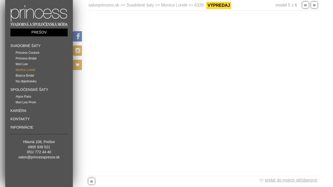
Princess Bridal (26, 58)
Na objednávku (26, 81)
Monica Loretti (25, 70)
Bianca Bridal (25, 75)
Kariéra (18, 111)
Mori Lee (22, 64)
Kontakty (20, 119)
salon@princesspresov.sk (39, 157)
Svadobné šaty (25, 46)
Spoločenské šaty (29, 90)
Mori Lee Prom (26, 102)
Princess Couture (28, 53)
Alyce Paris (23, 96)
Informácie (21, 127)
